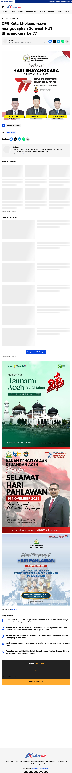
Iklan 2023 (11, 132)
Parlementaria (31, 12)
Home (5, 12)
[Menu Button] (3, 6)
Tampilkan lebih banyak (36, 352)
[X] (54, 41)
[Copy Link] (67, 41)
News (67, 12)
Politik (20, 12)
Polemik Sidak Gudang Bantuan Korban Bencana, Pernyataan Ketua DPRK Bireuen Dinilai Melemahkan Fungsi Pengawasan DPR (36, 629)
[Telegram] (58, 41)
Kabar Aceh (15, 609)
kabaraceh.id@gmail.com (40, 768)
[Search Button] (69, 6)
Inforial (42, 12)
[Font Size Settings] (43, 41)
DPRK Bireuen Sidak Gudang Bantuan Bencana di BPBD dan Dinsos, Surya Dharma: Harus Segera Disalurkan (37, 621)
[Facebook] (50, 41)
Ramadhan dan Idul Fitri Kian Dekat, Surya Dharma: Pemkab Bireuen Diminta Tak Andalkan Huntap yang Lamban (37, 652)
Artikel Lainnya (36, 682)
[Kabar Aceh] (36, 758)
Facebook (26, 154)
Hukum (12, 12)
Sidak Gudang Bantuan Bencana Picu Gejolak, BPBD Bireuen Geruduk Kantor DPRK (38, 644)
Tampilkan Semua (13, 126)
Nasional (51, 12)
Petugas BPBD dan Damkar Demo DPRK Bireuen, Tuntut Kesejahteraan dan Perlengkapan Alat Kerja (37, 636)
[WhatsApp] (62, 41)
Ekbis (60, 12)
